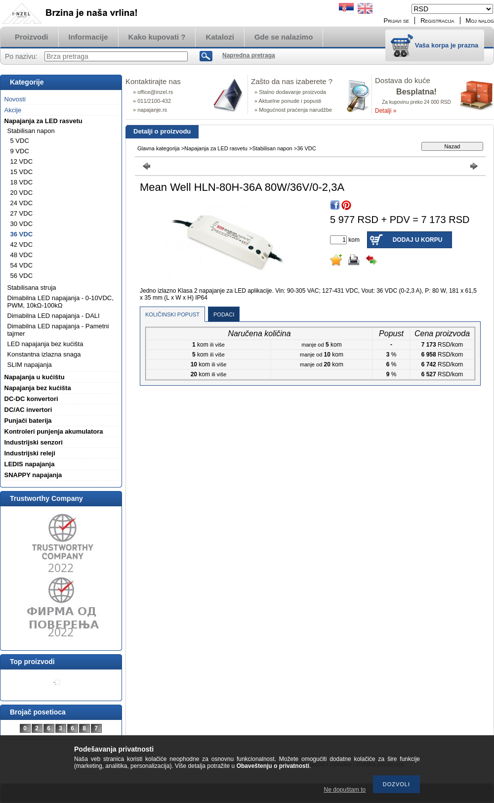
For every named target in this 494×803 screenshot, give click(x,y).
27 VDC (21, 213)
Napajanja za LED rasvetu (215, 148)
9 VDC (19, 151)
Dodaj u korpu (418, 239)
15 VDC (21, 172)
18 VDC (21, 182)
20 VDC (21, 192)
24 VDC (21, 203)
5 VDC (19, 140)
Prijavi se (397, 20)
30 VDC (21, 223)
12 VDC (21, 161)
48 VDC (21, 255)
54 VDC (21, 265)
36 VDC (21, 234)
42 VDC (21, 244)
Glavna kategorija (158, 148)
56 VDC (21, 275)
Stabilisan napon (272, 148)
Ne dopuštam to (345, 789)
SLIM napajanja (29, 364)
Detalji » (385, 110)
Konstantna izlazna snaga (44, 354)
